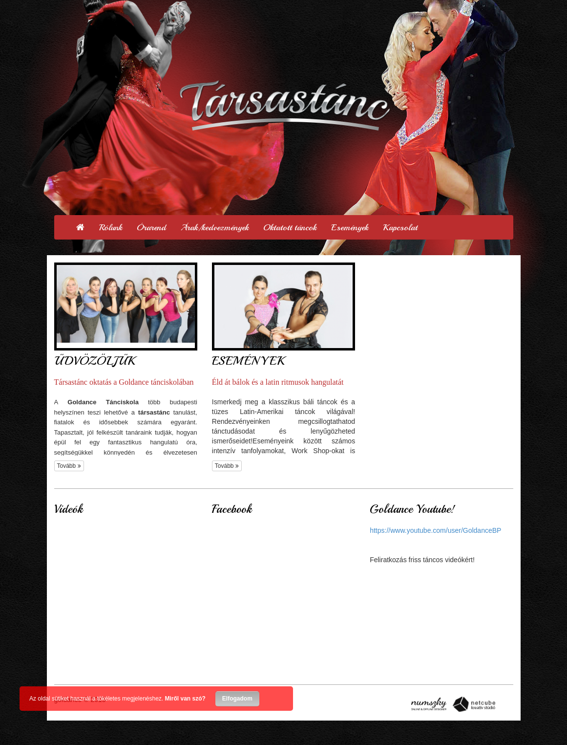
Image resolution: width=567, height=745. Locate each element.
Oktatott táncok (289, 227)
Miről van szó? (185, 698)
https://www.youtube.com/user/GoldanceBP (435, 530)
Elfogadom (237, 698)
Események (349, 227)
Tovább (69, 465)
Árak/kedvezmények (215, 227)
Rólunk (110, 227)
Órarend (151, 227)
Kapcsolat (400, 227)
